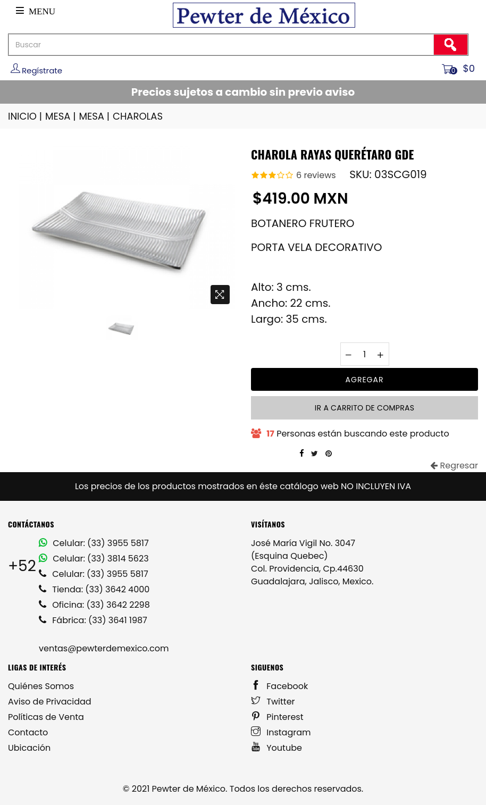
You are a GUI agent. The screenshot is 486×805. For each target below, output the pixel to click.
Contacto (28, 732)
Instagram (281, 732)
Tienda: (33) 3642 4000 (94, 589)
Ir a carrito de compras (364, 407)
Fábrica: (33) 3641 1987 (93, 620)
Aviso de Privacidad (49, 701)
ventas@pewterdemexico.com (104, 648)
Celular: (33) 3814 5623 (94, 558)
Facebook (279, 686)
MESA (61, 116)
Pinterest (277, 717)
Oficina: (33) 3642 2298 (94, 605)
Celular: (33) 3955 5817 (94, 543)
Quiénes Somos (41, 686)
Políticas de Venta (46, 717)
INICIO (26, 116)
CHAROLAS (138, 116)
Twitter (273, 701)
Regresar (454, 465)
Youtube (276, 748)
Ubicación (29, 748)
